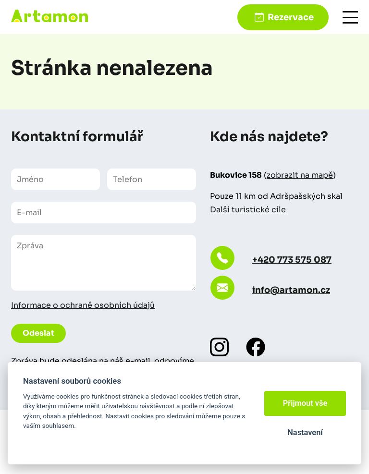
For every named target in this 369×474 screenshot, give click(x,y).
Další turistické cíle (248, 210)
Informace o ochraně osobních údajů (83, 305)
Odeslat (38, 333)
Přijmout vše (305, 403)
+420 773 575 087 (292, 260)
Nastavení (304, 432)
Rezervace (291, 17)
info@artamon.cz (291, 290)
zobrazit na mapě (300, 175)
